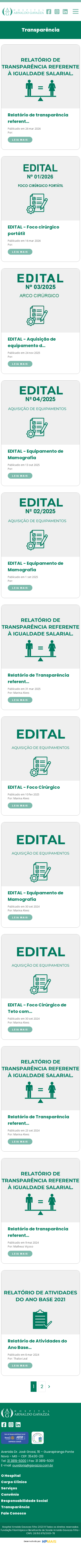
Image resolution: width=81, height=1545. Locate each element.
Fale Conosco (13, 1513)
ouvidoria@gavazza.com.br (32, 1465)
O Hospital (11, 1475)
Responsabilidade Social (24, 1500)
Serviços (9, 1488)
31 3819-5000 (16, 1461)
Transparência (15, 1507)
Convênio (10, 1494)
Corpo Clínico (14, 1481)
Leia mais (20, 139)
